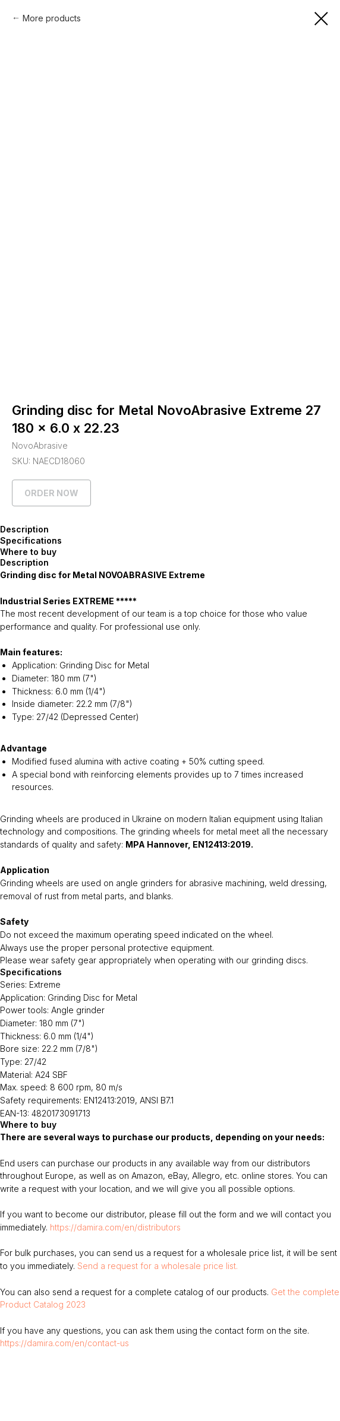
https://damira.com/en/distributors (115, 1227)
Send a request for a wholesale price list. (157, 1266)
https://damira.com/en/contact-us (64, 1343)
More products (52, 18)
